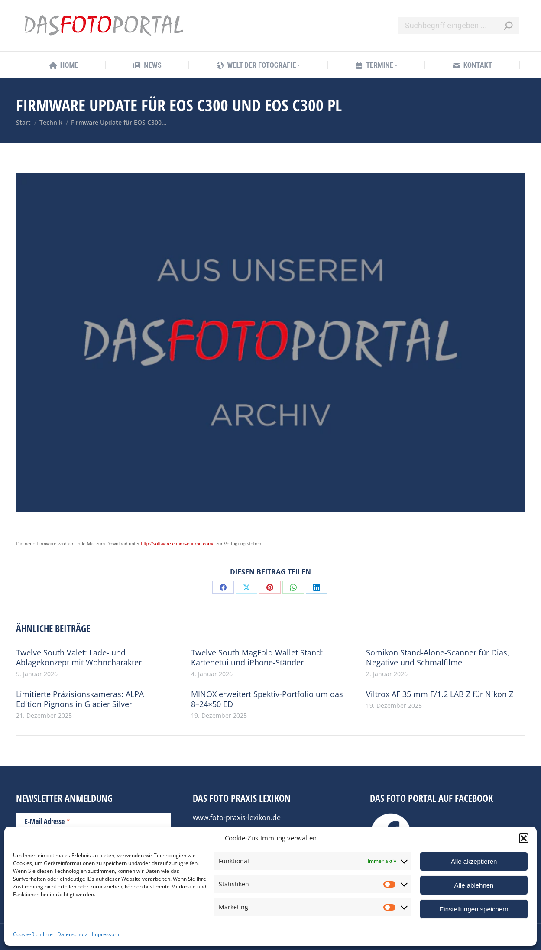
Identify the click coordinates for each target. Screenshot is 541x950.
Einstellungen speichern (473, 909)
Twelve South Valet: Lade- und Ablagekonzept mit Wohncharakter (79, 658)
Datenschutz (72, 934)
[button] (523, 838)
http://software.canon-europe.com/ (177, 543)
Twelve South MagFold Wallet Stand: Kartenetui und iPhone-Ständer (257, 658)
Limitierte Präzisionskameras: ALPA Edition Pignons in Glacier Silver (80, 699)
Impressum (105, 934)
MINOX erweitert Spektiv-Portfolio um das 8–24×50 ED (267, 699)
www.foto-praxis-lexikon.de (237, 817)
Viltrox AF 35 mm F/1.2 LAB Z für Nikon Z (439, 694)
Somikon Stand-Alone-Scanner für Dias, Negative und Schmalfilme (437, 658)
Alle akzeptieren (474, 861)
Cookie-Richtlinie (33, 934)
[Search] (458, 25)
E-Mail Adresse (47, 821)
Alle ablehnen (474, 885)
